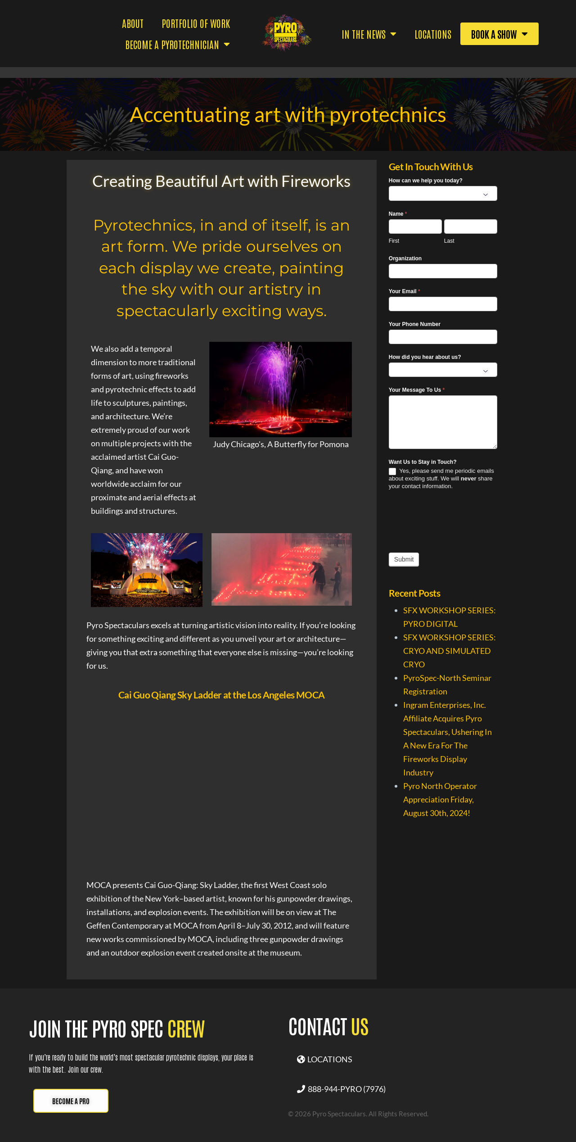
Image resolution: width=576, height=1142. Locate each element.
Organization (405, 258)
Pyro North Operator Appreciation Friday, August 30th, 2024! (440, 799)
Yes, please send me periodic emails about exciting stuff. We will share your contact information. (441, 478)
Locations (432, 33)
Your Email (404, 291)
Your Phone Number (415, 324)
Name (398, 214)
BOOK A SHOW (499, 33)
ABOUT (133, 23)
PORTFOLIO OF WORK (196, 23)
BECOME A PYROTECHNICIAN (177, 44)
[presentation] (457, 521)
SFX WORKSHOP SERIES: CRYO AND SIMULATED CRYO (449, 650)
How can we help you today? (426, 180)
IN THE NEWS (369, 33)
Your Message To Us (417, 390)
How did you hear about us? (425, 357)
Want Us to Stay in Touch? (423, 462)
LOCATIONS (324, 1059)
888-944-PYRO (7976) (341, 1089)
